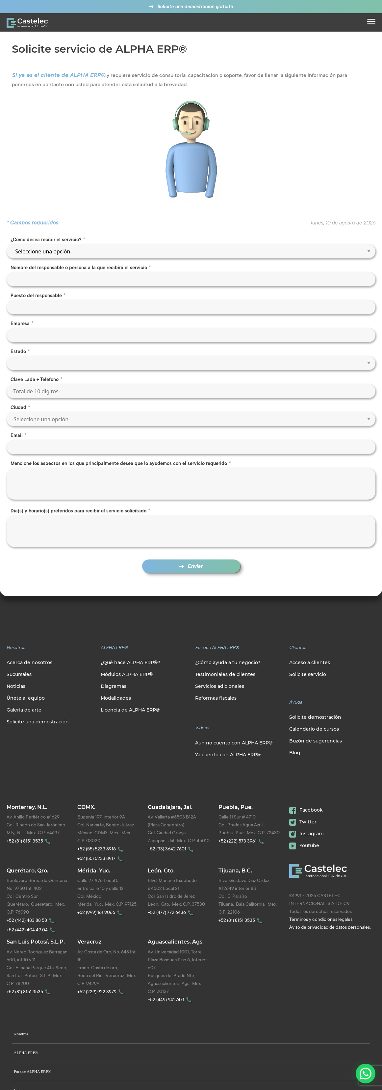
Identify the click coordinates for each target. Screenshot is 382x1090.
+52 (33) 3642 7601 (171, 848)
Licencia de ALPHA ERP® (130, 710)
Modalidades (116, 698)
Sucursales (19, 674)
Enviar (191, 566)
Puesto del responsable (36, 295)
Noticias (16, 686)
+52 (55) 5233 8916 (101, 848)
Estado (18, 351)
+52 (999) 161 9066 (100, 912)
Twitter (303, 822)
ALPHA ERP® (26, 1053)
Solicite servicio (307, 674)
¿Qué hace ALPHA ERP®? (130, 662)
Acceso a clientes (309, 662)
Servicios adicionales (219, 686)
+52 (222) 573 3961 (242, 841)
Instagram (306, 834)
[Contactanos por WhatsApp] (365, 1073)
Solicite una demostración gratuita (193, 6)
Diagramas (113, 686)
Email (17, 435)
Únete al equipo (26, 698)
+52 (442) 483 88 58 (31, 920)
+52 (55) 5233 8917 (101, 858)
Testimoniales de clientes (225, 674)
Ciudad (18, 407)
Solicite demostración (315, 717)
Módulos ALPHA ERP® (127, 674)
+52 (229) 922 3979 (101, 991)
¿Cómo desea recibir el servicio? (46, 239)
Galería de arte (24, 710)
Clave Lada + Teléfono (35, 379)
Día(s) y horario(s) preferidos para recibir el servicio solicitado (78, 510)
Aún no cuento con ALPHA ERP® (233, 743)
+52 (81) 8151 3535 (29, 841)
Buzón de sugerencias (315, 741)
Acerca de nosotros (29, 662)
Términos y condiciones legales (320, 919)
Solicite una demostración (38, 722)
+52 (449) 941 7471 (170, 999)
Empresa (20, 323)
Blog (294, 753)
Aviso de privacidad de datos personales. (330, 927)
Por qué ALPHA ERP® (32, 1071)
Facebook (306, 810)
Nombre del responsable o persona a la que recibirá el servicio (79, 267)
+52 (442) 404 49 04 (32, 929)
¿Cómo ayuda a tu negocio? (227, 662)
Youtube (304, 845)
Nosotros (21, 1034)
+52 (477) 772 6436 (171, 912)
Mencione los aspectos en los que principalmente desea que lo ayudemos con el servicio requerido (119, 463)
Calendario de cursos (314, 729)
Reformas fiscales (216, 698)
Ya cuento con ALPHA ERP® (228, 755)
